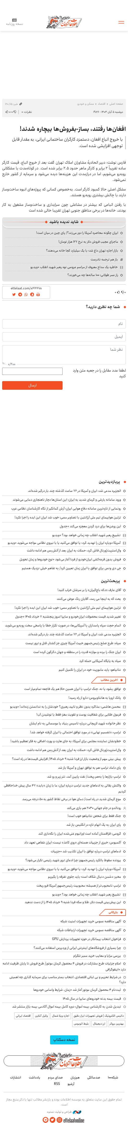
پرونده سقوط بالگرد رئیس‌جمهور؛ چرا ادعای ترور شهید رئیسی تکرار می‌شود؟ (73, 860)
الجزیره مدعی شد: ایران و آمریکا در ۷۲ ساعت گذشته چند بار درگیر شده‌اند (74, 490)
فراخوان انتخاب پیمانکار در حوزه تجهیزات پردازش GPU (86, 939)
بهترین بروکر (117, 1023)
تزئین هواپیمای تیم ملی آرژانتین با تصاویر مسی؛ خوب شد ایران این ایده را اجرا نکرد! (68, 517)
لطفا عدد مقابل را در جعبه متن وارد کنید (99, 373)
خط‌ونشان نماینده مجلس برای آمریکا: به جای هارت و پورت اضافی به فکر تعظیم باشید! (66, 741)
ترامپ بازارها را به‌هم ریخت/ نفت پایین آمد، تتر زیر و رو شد (84, 776)
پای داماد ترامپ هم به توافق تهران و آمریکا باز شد (89, 767)
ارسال (32, 385)
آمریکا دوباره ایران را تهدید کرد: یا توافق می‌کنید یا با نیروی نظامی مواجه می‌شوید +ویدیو (64, 542)
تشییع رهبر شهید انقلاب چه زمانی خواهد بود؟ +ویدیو (86, 535)
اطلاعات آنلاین (64, 22)
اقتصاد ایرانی (23, 1016)
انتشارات (15, 1077)
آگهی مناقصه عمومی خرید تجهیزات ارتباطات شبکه (89, 930)
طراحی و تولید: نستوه (64, 1112)
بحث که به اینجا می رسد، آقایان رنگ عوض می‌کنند (89, 599)
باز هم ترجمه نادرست (104, 259)
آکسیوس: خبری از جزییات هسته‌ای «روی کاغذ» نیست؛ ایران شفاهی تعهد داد (72, 842)
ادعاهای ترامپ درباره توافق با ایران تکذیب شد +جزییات (86, 851)
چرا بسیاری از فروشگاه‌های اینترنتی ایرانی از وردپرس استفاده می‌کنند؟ (77, 948)
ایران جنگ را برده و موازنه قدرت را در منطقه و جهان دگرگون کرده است (77, 652)
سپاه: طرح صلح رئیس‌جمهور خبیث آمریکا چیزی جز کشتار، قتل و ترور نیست (73, 643)
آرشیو (71, 1084)
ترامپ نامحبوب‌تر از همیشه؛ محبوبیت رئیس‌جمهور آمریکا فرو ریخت (78, 885)
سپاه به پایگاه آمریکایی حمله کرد (100, 661)
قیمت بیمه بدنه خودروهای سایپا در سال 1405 (92, 998)
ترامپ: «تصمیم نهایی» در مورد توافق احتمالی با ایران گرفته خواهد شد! (75, 732)
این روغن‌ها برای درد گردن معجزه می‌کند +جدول (90, 526)
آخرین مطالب (109, 680)
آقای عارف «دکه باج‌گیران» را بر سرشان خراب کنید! (89, 590)
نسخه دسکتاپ (64, 1040)
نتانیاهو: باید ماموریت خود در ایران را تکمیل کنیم (90, 669)
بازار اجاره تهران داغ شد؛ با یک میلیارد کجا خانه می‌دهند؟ (82, 250)
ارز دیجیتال (99, 1023)
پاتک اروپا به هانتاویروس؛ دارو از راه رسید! (95, 697)
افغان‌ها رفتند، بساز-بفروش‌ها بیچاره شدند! (73, 129)
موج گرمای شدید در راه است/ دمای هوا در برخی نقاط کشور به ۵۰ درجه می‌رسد (71, 799)
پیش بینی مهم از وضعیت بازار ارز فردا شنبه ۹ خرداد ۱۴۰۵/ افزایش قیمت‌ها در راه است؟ (66, 759)
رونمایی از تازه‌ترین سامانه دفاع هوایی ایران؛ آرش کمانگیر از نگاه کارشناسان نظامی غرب (66, 508)
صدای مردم (55, 1077)
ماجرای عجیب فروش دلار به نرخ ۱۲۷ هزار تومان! (88, 241)
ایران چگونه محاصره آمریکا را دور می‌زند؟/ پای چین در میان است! (77, 232)
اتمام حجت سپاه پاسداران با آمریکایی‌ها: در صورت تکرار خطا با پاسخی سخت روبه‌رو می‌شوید (63, 625)
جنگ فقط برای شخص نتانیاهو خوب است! (94, 816)
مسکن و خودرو (85, 104)
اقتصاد (101, 104)
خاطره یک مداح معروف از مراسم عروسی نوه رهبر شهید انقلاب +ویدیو (74, 267)
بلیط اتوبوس (81, 1023)
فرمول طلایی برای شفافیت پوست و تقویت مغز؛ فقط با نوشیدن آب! (78, 714)
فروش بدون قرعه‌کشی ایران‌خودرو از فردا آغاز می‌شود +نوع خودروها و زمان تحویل (70, 559)
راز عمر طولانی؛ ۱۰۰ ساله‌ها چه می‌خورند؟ (92, 275)
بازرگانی (113, 912)
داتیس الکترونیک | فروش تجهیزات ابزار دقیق (99, 1016)
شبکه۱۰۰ (113, 1077)
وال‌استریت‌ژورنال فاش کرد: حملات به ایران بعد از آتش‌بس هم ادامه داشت (74, 550)
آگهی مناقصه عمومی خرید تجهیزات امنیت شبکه (90, 921)
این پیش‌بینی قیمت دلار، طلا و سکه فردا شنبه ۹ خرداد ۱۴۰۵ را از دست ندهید (73, 902)
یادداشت (34, 1077)
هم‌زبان (75, 1077)
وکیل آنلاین (41, 1016)
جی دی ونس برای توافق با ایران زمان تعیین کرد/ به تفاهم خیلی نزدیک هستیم (71, 568)
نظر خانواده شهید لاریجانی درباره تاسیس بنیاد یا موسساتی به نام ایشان (75, 723)
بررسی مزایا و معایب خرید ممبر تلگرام (97, 955)
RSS (57, 1084)
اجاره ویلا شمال (60, 1016)
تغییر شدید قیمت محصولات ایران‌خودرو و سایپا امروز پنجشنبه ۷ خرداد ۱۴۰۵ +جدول (68, 616)
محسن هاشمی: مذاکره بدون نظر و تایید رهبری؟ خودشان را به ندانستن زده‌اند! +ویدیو (65, 706)
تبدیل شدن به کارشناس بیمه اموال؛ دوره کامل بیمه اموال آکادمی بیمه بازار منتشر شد (66, 1006)
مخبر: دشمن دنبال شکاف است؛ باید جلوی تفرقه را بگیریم (84, 876)
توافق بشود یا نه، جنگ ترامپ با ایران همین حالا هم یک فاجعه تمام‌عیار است (72, 689)
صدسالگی (93, 1077)
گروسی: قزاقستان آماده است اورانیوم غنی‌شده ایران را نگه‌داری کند (79, 833)
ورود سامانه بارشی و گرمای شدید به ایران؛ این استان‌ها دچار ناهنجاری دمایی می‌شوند (67, 499)
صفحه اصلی (116, 104)
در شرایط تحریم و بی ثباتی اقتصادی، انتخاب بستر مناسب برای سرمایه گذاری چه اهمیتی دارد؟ (67, 979)
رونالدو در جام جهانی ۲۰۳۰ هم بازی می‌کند (94, 808)
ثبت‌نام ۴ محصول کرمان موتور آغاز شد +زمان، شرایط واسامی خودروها (77, 989)
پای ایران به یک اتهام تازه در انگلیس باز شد (93, 824)
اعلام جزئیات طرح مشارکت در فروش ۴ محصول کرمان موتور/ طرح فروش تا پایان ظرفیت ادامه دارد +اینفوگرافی (64, 966)
